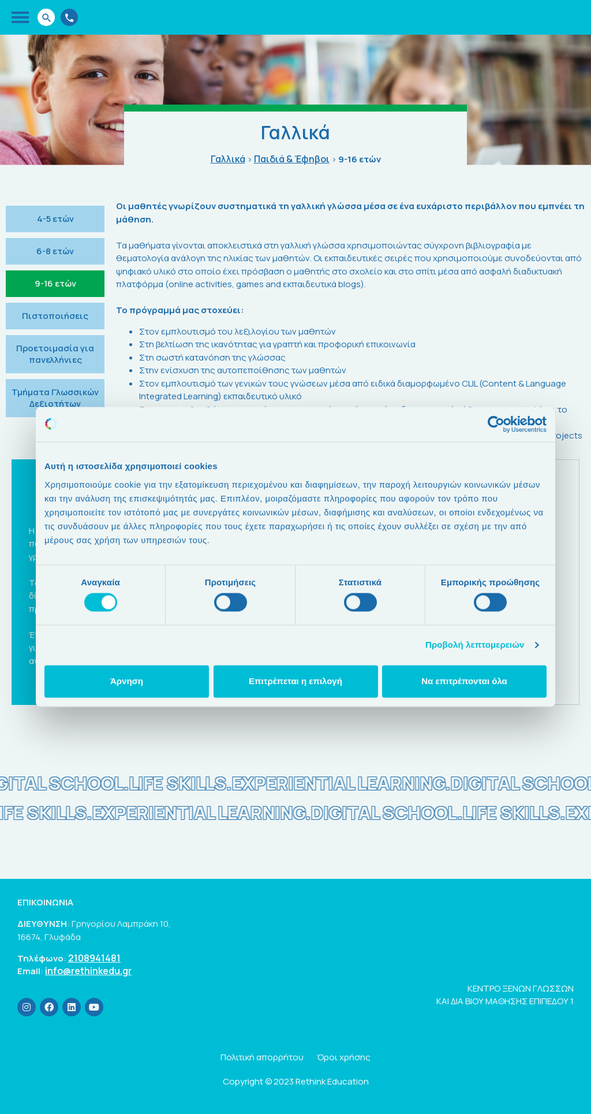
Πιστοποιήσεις (55, 316)
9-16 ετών (55, 283)
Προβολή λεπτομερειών (475, 645)
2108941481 (94, 958)
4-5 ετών (55, 219)
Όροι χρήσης (344, 1057)
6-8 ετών (55, 251)
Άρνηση (126, 681)
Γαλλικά (228, 159)
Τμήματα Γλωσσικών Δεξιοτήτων (55, 398)
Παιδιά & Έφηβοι (292, 159)
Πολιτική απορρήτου (262, 1057)
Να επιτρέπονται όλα (464, 681)
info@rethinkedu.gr (88, 971)
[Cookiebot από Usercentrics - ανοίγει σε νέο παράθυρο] (496, 424)
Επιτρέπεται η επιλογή (295, 681)
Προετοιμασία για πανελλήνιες (55, 354)
